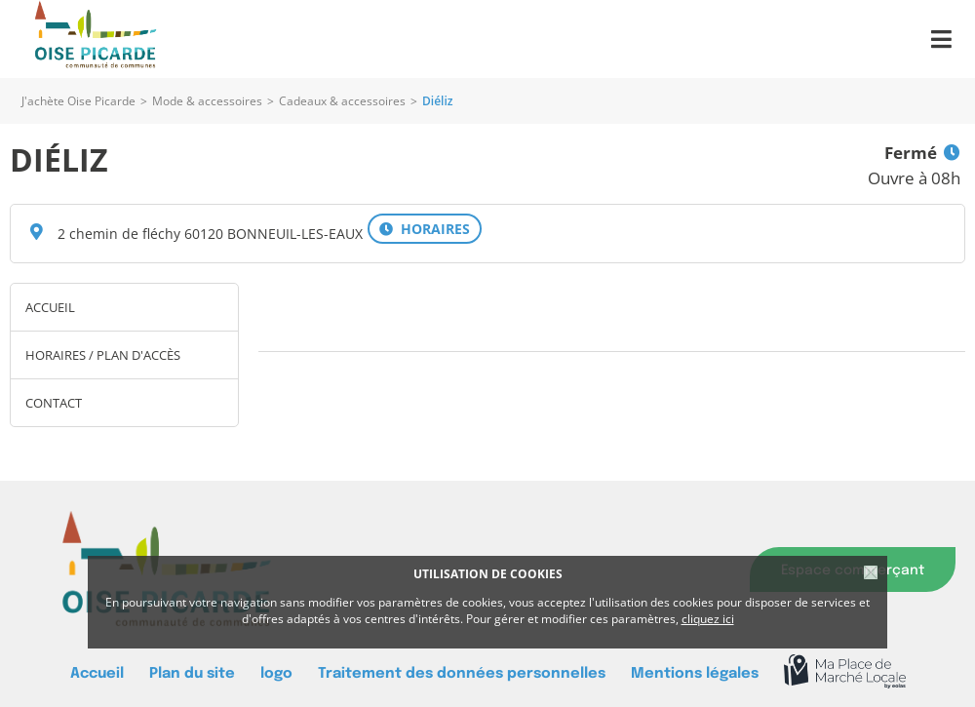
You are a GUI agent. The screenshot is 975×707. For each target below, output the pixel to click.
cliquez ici (708, 618)
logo (276, 673)
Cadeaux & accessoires (342, 101)
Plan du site (192, 673)
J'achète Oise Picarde (78, 101)
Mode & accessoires (207, 101)
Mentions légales (695, 673)
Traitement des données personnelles (461, 673)
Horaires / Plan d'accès (102, 355)
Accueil (50, 307)
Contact (53, 403)
